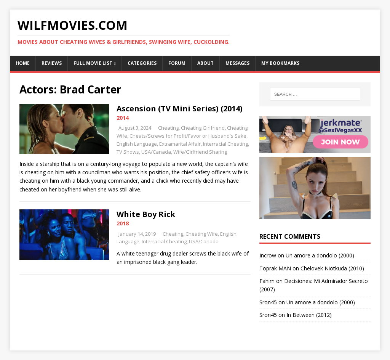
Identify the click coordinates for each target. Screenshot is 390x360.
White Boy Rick (146, 214)
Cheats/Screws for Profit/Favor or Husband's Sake (187, 135)
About (205, 63)
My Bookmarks (280, 63)
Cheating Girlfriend (203, 127)
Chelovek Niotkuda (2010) (332, 268)
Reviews (52, 63)
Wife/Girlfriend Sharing (200, 151)
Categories (142, 63)
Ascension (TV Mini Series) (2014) (180, 108)
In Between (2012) (309, 314)
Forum (176, 63)
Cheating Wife (201, 233)
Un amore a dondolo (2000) (320, 255)
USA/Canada (156, 151)
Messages (237, 63)
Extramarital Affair (180, 143)
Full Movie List (93, 63)
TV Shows (128, 151)
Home (23, 63)
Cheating (168, 127)
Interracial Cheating (225, 143)
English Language (137, 143)
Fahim (267, 280)
